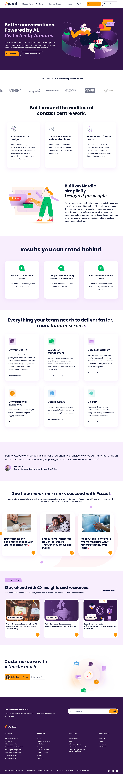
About (71, 4)
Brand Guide (70, 770)
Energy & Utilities (42, 752)
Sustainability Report (83, 770)
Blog (70, 741)
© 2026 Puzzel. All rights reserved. (14, 770)
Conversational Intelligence (14, 747)
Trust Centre (59, 770)
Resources (61, 4)
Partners (101, 741)
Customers (50, 4)
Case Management (11, 755)
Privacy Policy (31, 770)
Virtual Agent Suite (11, 744)
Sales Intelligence (10, 758)
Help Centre (103, 747)
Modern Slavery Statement (45, 770)
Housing (39, 747)
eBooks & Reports (75, 744)
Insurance (40, 758)
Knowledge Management (13, 749)
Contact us (102, 744)
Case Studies (73, 738)
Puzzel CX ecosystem (12, 738)
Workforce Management (13, 752)
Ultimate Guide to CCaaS (77, 747)
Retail (39, 738)
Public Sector (41, 744)
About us (102, 738)
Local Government (43, 749)
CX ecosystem (28, 4)
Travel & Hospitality (43, 741)
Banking (39, 755)
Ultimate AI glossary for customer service (77, 750)
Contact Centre (10, 741)
